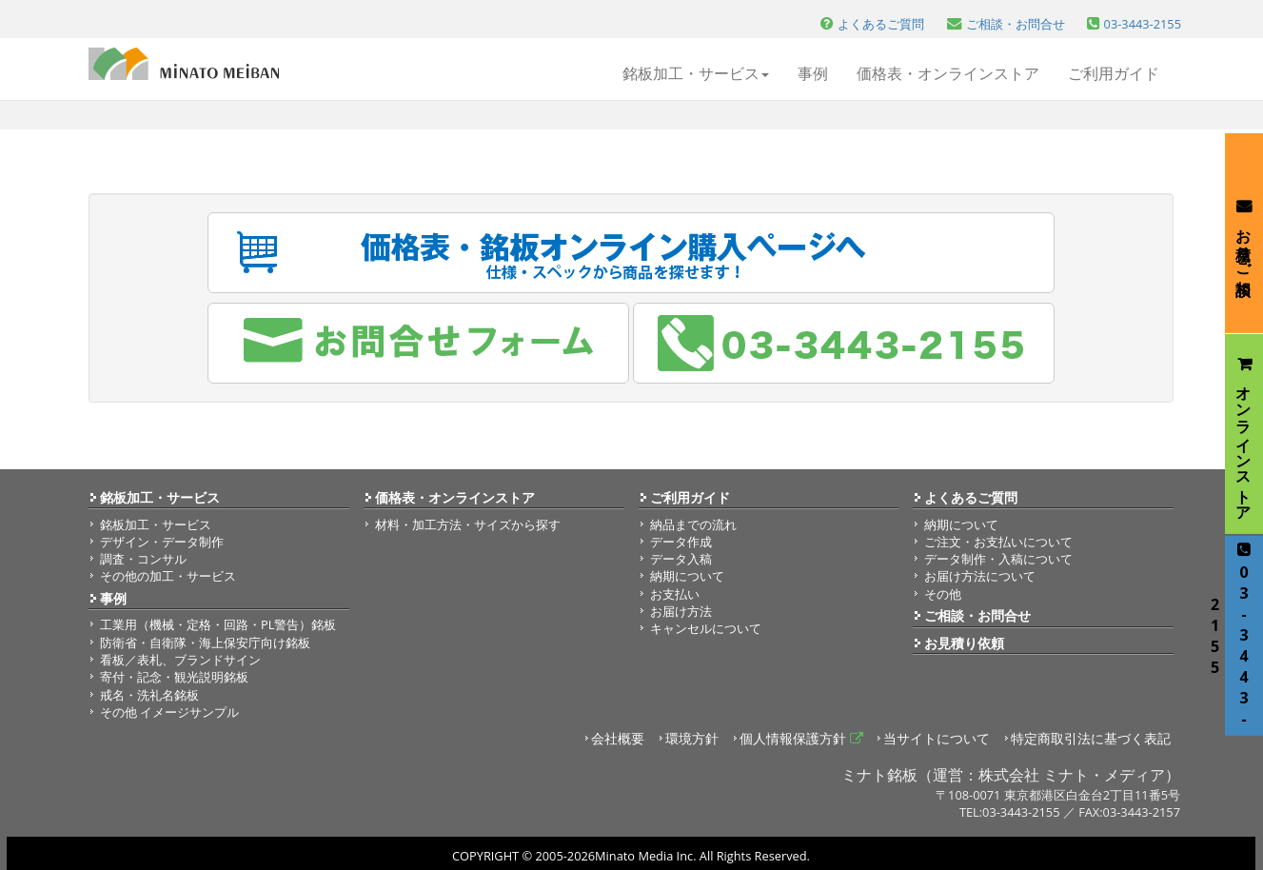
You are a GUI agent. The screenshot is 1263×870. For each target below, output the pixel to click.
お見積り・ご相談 (1243, 232)
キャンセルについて (705, 628)
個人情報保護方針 (801, 738)
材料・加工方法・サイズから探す (468, 524)
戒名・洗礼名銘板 (149, 694)
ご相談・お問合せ (977, 615)
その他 (942, 594)
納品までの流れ (693, 524)
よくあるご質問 (970, 497)
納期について (687, 575)
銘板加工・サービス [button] (695, 73)
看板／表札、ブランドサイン (180, 659)
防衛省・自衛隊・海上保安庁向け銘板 (205, 642)
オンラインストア (1243, 434)
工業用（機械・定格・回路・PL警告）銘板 (218, 624)
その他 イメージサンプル (169, 712)
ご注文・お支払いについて (998, 541)
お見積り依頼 (964, 643)
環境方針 (692, 738)
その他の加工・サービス (168, 575)
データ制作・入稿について (998, 558)
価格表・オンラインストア (948, 73)
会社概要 (617, 738)
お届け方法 (681, 611)
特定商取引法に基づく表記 (1091, 738)
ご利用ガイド (1113, 73)
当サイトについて (936, 738)
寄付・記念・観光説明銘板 (174, 676)
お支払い (675, 594)
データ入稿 (681, 558)
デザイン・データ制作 (162, 541)
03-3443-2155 (1239, 635)
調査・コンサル (143, 558)
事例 (813, 73)
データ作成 (681, 541)
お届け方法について (980, 575)
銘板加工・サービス (160, 497)
